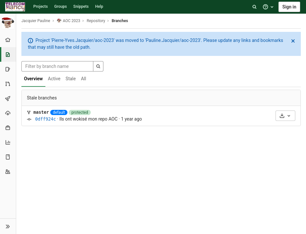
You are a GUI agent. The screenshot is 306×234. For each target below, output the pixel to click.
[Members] (8, 171)
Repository (96, 21)
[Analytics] (8, 142)
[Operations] (8, 113)
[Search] (254, 7)
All (83, 78)
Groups (60, 6)
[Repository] (8, 54)
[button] (8, 226)
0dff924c (45, 119)
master (41, 112)
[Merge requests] (8, 83)
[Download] (285, 115)
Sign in (289, 6)
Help (99, 6)
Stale (70, 78)
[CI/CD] (8, 98)
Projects (40, 6)
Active (54, 78)
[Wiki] (8, 157)
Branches (120, 21)
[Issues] (8, 69)
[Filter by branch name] (57, 66)
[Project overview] (8, 39)
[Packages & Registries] (8, 127)
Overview (33, 78)
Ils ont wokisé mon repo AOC (88, 119)
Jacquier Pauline (35, 21)
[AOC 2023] (8, 22)
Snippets (80, 6)
